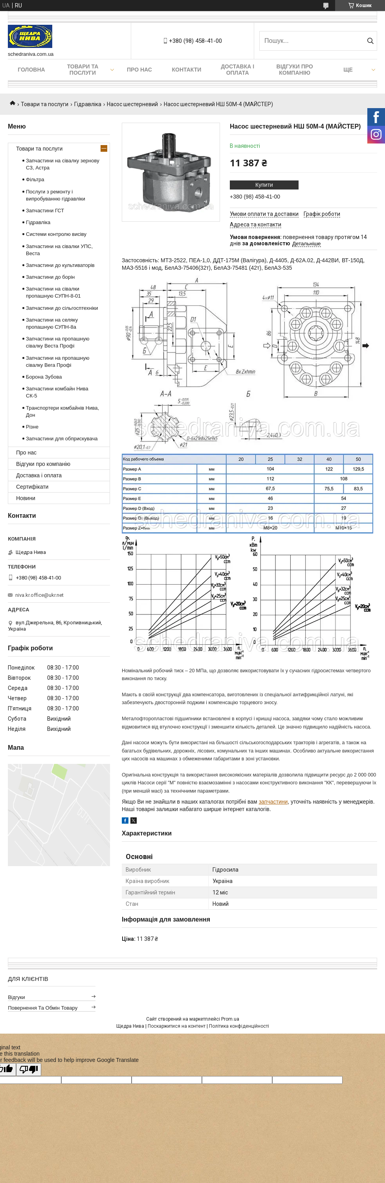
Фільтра (35, 179)
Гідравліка (87, 104)
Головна (31, 69)
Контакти (187, 69)
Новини (25, 498)
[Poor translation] (28, 1069)
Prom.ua (230, 1019)
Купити (264, 185)
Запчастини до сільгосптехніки (62, 308)
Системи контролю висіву (56, 234)
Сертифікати (32, 487)
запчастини (273, 801)
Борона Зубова (44, 377)
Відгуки (16, 997)
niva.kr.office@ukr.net (39, 595)
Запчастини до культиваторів (60, 265)
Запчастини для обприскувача (61, 439)
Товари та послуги (83, 69)
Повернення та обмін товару (42, 1008)
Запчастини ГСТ (45, 210)
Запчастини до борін (50, 277)
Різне (32, 427)
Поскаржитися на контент (176, 1026)
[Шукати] (370, 41)
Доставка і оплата (237, 69)
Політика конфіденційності (239, 1026)
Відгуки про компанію (295, 69)
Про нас (139, 69)
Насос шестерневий (132, 104)
